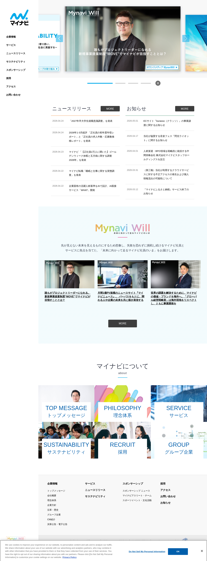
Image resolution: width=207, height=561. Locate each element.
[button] (59, 38)
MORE (110, 108)
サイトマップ (65, 541)
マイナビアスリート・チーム (137, 495)
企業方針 (51, 505)
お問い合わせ (13, 94)
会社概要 (51, 495)
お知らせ (165, 502)
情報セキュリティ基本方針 (115, 541)
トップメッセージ (56, 490)
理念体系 (51, 500)
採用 (8, 78)
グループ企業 (54, 514)
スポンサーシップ (15, 70)
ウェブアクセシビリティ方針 (166, 541)
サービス (11, 45)
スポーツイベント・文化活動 (137, 500)
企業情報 (11, 36)
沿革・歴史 (52, 510)
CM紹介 (51, 519)
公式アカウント (71, 548)
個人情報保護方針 (140, 541)
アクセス (11, 86)
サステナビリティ (15, 61)
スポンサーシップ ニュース (136, 490)
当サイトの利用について (87, 541)
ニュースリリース (15, 53)
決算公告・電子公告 (57, 524)
